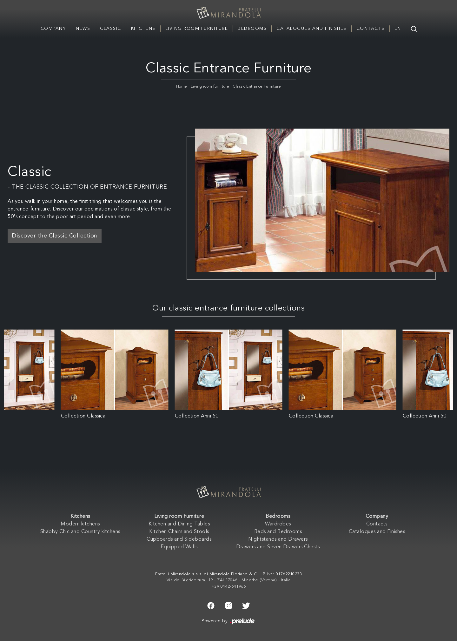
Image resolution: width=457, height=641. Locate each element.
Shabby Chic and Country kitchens (80, 531)
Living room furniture (210, 87)
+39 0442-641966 (228, 586)
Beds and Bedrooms (278, 531)
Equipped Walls (179, 547)
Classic (110, 28)
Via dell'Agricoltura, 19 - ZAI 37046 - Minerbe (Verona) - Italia (229, 580)
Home (181, 87)
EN (397, 28)
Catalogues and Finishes (311, 28)
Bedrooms (252, 28)
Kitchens (143, 28)
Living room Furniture (196, 28)
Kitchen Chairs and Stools (179, 531)
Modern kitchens (80, 524)
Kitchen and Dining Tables (179, 524)
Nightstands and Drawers (278, 539)
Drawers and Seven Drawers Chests (278, 547)
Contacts (370, 28)
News (83, 28)
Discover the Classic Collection (54, 236)
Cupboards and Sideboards (179, 539)
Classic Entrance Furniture (257, 87)
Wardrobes (278, 524)
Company (53, 28)
